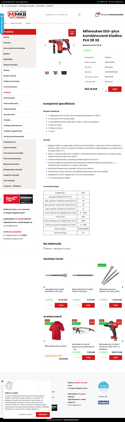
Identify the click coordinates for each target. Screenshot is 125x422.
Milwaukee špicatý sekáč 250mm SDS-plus (82, 290)
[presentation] (45, 45)
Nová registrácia (117, 2)
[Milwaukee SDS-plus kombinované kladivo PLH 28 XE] (59, 45)
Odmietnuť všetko (25, 414)
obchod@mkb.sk (10, 226)
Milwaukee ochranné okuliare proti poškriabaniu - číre (83, 346)
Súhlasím (43, 414)
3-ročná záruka (11, 6)
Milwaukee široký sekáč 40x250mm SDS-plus (54, 290)
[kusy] (101, 89)
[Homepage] (2, 6)
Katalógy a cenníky (26, 6)
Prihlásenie (103, 2)
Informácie (40, 6)
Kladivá (28, 23)
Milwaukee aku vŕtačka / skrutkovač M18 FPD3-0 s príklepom (109, 346)
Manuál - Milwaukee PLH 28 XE (57, 248)
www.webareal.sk (71, 420)
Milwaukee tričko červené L (56, 346)
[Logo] (16, 14)
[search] (79, 15)
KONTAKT (50, 6)
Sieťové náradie (16, 23)
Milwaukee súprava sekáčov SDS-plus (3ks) (109, 290)
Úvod (5, 23)
